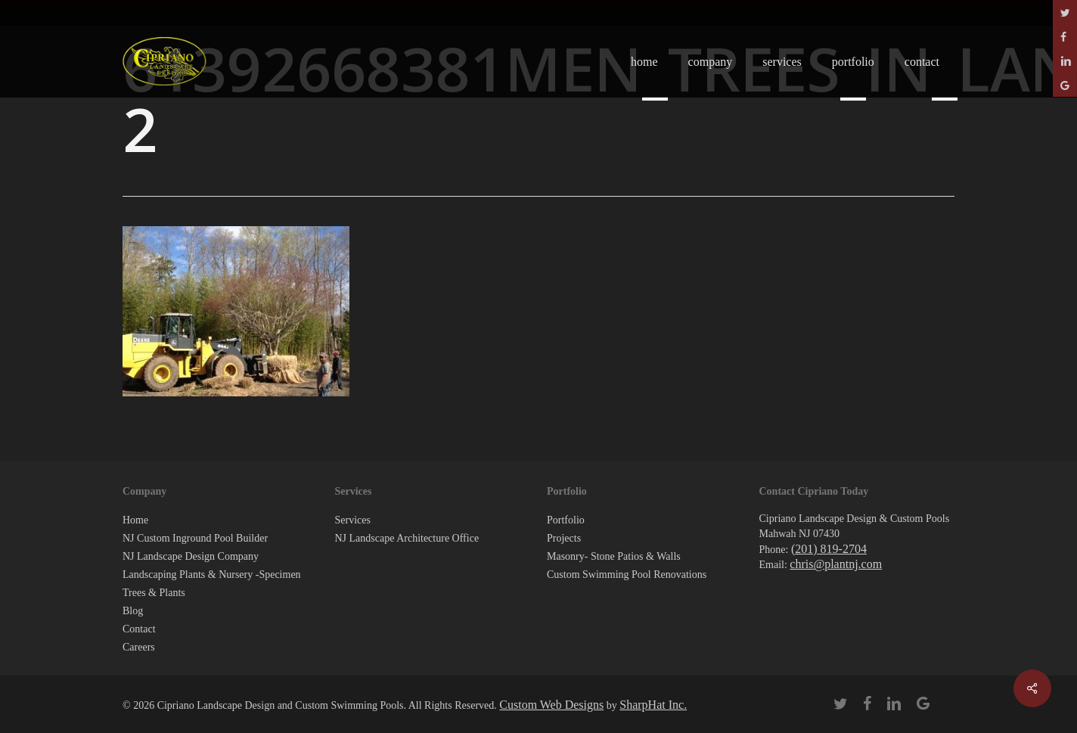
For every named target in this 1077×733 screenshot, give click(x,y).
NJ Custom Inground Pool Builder (195, 538)
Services (353, 520)
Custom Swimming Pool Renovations (626, 574)
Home (135, 520)
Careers (139, 647)
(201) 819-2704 (829, 548)
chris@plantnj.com (836, 564)
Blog (133, 611)
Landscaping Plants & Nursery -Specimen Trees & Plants (212, 583)
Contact (139, 629)
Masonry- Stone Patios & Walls (614, 556)
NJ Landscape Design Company (191, 556)
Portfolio (566, 520)
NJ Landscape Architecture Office (407, 538)
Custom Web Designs (551, 704)
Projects (564, 538)
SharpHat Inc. (653, 704)
